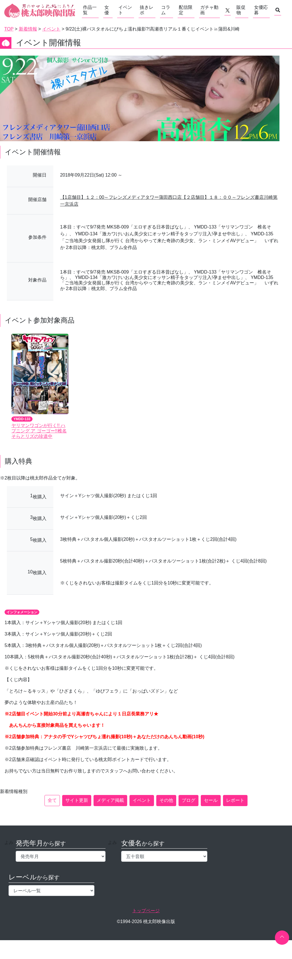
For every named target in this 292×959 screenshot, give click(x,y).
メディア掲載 (110, 800)
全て (52, 800)
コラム (165, 10)
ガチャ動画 (209, 10)
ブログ (188, 800)
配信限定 (185, 10)
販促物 (241, 10)
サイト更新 (76, 800)
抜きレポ (146, 10)
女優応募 (261, 10)
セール (211, 800)
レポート (235, 800)
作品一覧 (90, 10)
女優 (106, 10)
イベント (125, 10)
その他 (166, 800)
